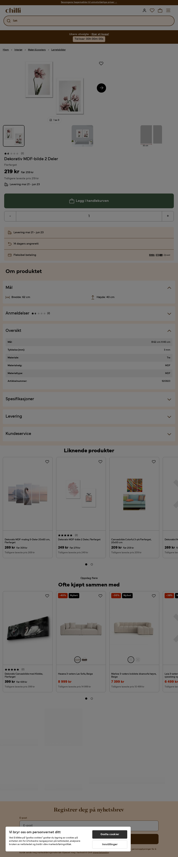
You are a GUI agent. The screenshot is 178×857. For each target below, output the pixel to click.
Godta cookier (109, 834)
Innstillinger (110, 844)
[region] (68, 839)
